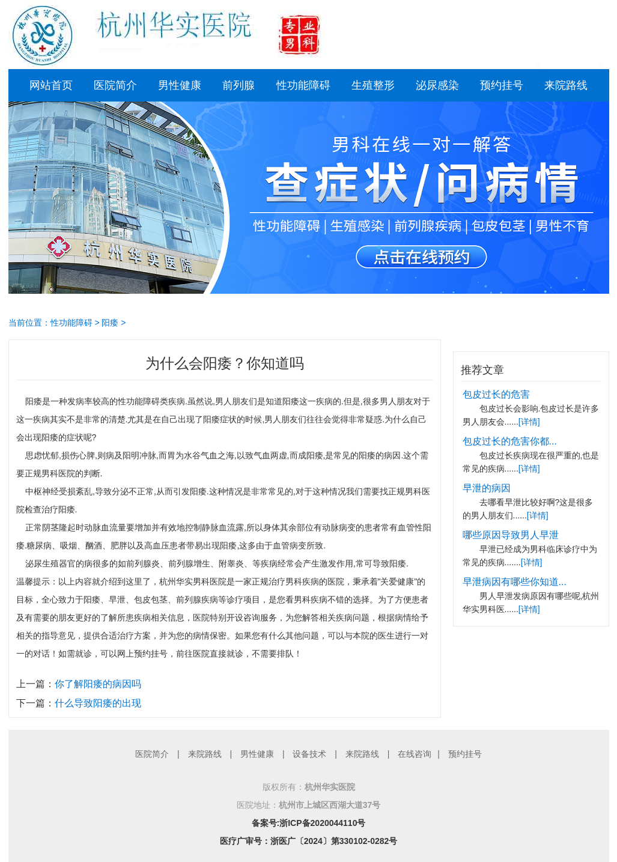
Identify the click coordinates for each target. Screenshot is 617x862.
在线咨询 (414, 754)
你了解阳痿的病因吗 (98, 684)
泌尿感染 (437, 85)
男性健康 (179, 85)
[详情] (529, 421)
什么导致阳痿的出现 (98, 703)
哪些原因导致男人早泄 (511, 535)
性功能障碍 (303, 85)
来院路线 (566, 85)
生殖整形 (373, 85)
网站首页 (51, 85)
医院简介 (115, 85)
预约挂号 (501, 85)
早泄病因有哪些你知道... (515, 582)
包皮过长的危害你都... (510, 441)
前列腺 (238, 85)
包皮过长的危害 (496, 394)
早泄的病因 (487, 488)
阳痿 (110, 322)
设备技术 (309, 754)
